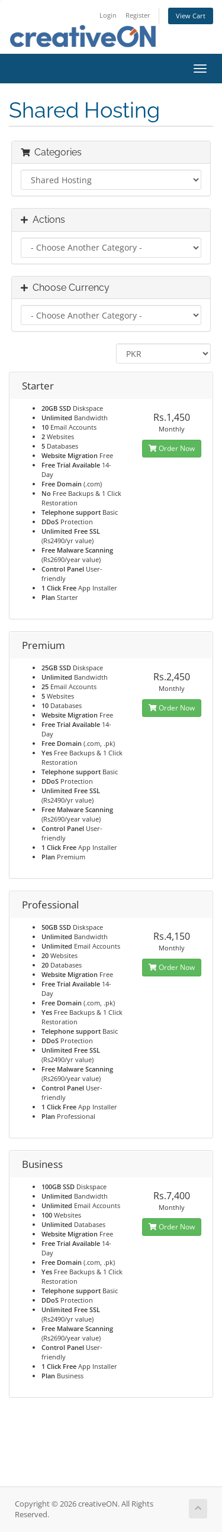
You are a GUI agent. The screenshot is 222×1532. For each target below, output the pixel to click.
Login (108, 15)
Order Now (172, 448)
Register (138, 15)
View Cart (190, 15)
